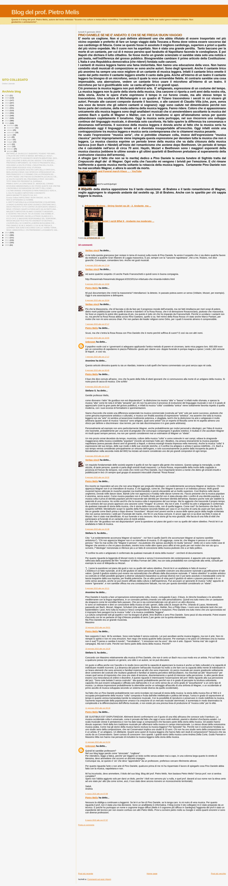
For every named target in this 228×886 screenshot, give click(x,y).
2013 (7, 235)
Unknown (90, 342)
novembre (11, 128)
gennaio (10, 151)
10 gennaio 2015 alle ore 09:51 (97, 627)
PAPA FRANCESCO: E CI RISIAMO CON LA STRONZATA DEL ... (31, 174)
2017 (7, 118)
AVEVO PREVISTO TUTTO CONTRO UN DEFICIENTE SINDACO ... (32, 207)
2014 (7, 232)
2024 (7, 100)
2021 (7, 108)
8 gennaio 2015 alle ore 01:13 (97, 387)
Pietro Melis (91, 288)
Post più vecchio (218, 873)
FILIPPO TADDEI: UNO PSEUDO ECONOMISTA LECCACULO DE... (32, 177)
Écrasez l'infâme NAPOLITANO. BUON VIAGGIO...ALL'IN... (28, 198)
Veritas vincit (92, 250)
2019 (7, 113)
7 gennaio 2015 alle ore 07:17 (97, 324)
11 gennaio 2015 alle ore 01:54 (97, 742)
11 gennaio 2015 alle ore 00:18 (97, 708)
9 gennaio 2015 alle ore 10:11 (97, 588)
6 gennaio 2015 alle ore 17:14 (97, 265)
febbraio (10, 149)
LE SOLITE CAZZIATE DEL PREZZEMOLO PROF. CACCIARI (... (30, 179)
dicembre (11, 125)
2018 (7, 115)
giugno (10, 139)
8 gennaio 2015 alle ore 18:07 (97, 456)
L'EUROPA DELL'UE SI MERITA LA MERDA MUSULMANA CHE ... (31, 223)
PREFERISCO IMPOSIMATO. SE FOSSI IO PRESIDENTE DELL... (31, 163)
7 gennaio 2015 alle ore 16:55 (97, 338)
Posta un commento (86, 825)
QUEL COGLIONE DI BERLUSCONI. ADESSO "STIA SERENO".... (31, 160)
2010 (7, 242)
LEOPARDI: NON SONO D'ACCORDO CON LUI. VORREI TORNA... (32, 228)
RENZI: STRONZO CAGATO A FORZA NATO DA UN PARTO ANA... (31, 209)
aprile (9, 144)
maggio (10, 142)
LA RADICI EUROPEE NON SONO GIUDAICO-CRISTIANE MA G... (31, 205)
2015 (7, 123)
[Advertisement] (152, 848)
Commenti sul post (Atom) (99, 879)
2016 (7, 121)
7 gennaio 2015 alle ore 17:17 (97, 357)
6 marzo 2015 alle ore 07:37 (96, 820)
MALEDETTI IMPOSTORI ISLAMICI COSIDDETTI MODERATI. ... (30, 211)
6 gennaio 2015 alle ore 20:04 (97, 300)
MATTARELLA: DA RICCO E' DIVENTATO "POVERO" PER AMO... (31, 154)
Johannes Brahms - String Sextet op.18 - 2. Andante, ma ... (118, 205)
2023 (7, 103)
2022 (7, 105)
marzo (9, 146)
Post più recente (85, 873)
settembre (11, 132)
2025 (7, 98)
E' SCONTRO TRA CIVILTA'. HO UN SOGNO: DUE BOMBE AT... (30, 214)
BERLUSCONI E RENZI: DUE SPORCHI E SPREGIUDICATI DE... (31, 172)
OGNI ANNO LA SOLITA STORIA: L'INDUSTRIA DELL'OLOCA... (30, 165)
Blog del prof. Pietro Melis (45, 12)
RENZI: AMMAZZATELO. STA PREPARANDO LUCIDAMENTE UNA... (32, 230)
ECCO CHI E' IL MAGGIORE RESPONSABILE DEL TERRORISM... (31, 218)
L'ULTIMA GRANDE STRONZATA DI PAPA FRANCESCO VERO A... (31, 191)
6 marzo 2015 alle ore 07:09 (96, 794)
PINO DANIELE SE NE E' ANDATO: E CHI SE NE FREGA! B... (29, 225)
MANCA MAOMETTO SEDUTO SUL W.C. (22, 195)
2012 (7, 238)
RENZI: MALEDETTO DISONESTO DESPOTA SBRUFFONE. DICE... (32, 158)
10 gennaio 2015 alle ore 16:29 (97, 649)
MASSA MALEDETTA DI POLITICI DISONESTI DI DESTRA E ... (30, 221)
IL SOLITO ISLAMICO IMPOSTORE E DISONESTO (25, 193)
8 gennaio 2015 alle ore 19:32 (97, 477)
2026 (7, 95)
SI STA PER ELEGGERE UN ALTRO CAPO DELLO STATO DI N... (31, 170)
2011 (7, 240)
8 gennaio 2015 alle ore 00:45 (97, 370)
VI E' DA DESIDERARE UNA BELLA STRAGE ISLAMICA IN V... (30, 216)
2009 (7, 245)
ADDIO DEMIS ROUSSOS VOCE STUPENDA (23, 167)
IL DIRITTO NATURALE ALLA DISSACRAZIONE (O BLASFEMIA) (30, 202)
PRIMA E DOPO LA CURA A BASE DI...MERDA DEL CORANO (29, 184)
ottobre (10, 130)
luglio (9, 137)
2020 (7, 110)
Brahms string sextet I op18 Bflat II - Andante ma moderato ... (119, 221)
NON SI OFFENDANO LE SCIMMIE (19, 200)
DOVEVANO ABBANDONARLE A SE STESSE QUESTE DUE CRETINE (33, 186)
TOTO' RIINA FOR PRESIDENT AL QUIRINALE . (24, 181)
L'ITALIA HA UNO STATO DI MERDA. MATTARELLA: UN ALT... (29, 156)
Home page (152, 873)
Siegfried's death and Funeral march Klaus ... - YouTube (110, 171)
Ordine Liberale (8, 83)
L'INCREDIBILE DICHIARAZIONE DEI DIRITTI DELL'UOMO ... (29, 188)
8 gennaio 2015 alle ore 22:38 (97, 529)
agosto (10, 135)
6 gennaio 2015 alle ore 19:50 (97, 284)
